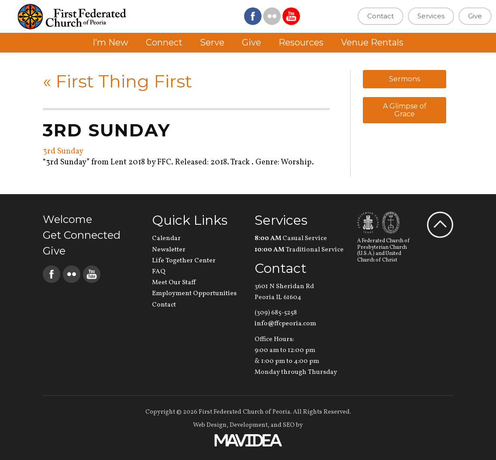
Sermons (404, 79)
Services (430, 16)
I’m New (110, 42)
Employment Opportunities (194, 293)
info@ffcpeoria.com (285, 323)
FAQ (158, 271)
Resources (301, 42)
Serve (212, 42)
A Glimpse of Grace (405, 110)
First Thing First (117, 81)
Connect (164, 42)
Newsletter (169, 249)
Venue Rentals (372, 42)
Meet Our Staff (174, 282)
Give (475, 16)
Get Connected (82, 235)
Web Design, (210, 425)
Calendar (166, 238)
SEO (289, 425)
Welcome (67, 219)
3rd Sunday (63, 151)
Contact (380, 16)
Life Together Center (184, 260)
